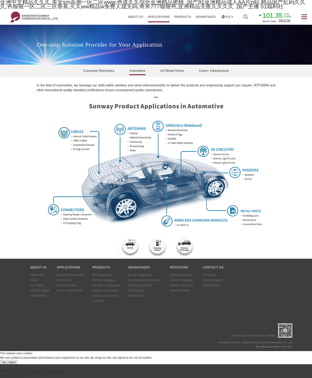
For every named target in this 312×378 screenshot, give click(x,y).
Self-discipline (198, 285)
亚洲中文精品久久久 (12, 375)
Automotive (137, 70)
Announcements (166, 290)
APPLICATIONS (159, 16)
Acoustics (82, 300)
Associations (118, 295)
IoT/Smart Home (172, 70)
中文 (228, 16)
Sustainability (26, 295)
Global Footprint (28, 290)
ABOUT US (135, 16)
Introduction (25, 274)
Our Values (24, 285)
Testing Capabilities (123, 285)
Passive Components (89, 295)
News (21, 280)
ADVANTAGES (206, 16)
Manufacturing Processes (126, 280)
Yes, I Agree (9, 362)
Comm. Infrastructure (214, 70)
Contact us (197, 274)
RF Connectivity (86, 274)
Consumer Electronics (98, 70)
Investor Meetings (167, 280)
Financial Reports (166, 274)
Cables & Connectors (89, 290)
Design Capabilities (123, 274)
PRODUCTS (182, 16)
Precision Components (90, 285)
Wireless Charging (87, 280)
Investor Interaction (167, 285)
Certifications (119, 290)
